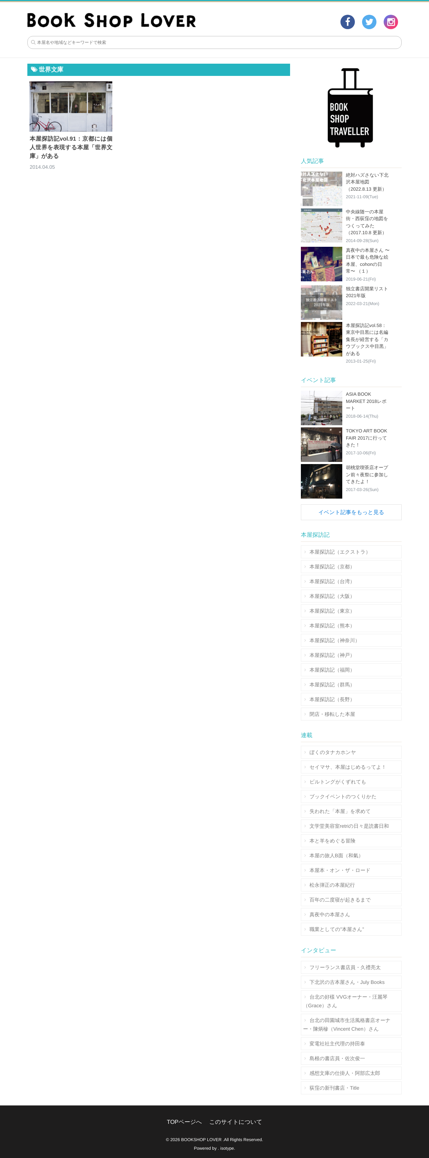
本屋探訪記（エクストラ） (340, 552)
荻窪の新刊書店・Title (334, 1088)
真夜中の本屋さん (330, 914)
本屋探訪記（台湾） (332, 581)
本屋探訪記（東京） (332, 611)
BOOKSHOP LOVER (201, 1139)
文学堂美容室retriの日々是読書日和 (349, 826)
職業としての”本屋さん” (337, 929)
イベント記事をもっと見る (351, 512)
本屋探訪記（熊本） (332, 625)
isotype (227, 1148)
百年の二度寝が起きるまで (340, 900)
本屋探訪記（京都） (332, 566)
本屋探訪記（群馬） (332, 684)
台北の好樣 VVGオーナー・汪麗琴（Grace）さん (345, 1001)
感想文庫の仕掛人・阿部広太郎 (345, 1073)
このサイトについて (235, 1122)
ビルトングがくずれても (338, 782)
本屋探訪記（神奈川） (335, 640)
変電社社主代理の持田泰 (337, 1043)
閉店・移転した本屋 (332, 714)
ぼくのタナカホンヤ (333, 752)
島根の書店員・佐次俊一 (337, 1058)
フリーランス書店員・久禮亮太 (345, 967)
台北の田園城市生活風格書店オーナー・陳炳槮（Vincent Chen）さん (346, 1024)
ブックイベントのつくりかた (343, 796)
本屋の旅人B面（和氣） (336, 855)
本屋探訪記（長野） (332, 699)
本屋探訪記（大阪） (332, 596)
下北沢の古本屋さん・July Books (347, 982)
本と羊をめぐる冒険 (333, 841)
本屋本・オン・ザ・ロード (340, 870)
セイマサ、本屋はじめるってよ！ (348, 767)
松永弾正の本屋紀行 (332, 885)
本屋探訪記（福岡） (332, 670)
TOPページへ (184, 1122)
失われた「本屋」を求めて (340, 811)
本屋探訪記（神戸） (332, 655)
